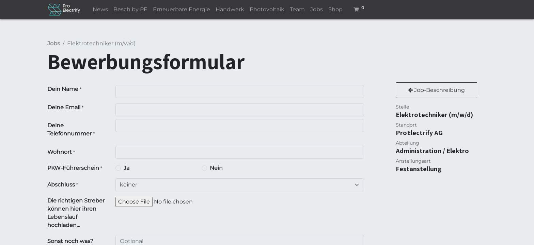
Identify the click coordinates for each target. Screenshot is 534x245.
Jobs (53, 43)
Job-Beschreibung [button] (436, 90)
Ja (126, 168)
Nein (216, 168)
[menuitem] (100, 9)
